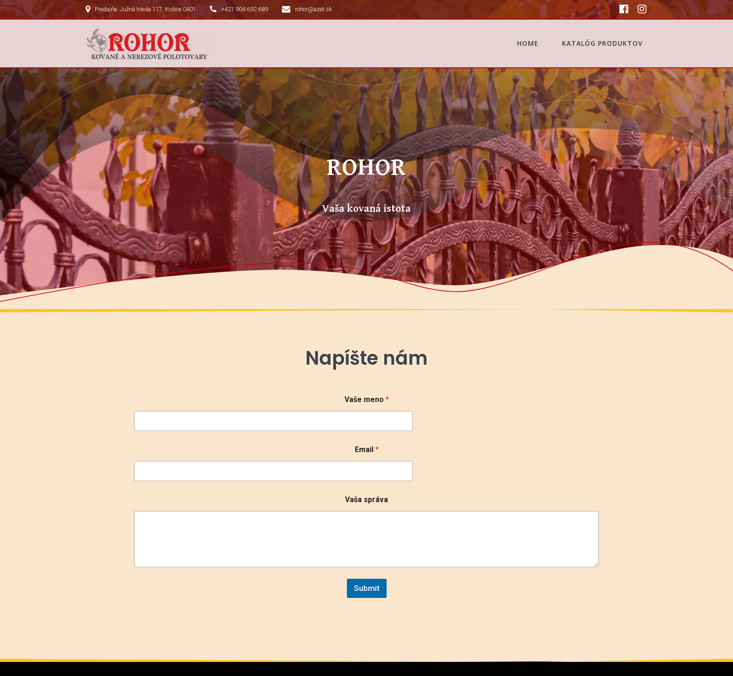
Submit (367, 530)
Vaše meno (367, 341)
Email (367, 391)
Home (528, 43)
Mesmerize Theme (130, 657)
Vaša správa (366, 441)
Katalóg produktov (602, 43)
